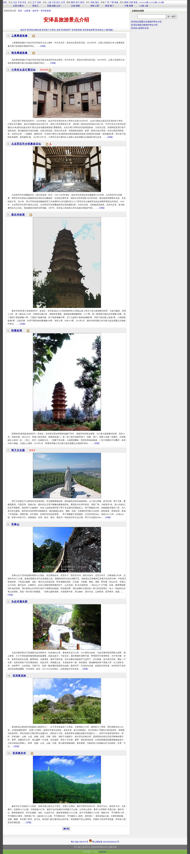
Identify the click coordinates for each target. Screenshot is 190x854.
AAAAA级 (143, 2)
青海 (136, 2)
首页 (5, 2)
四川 (78, 2)
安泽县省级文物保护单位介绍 (144, 25)
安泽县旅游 (46, 10)
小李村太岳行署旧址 (23, 69)
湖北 (97, 2)
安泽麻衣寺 (19, 753)
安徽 (49, 6)
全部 (58, 30)
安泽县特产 (66, 30)
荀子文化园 (18, 450)
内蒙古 (21, 6)
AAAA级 (153, 2)
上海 (49, 2)
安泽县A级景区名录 (140, 28)
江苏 (54, 2)
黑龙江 (35, 6)
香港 (107, 6)
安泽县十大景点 (49, 30)
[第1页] (66, 829)
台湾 (63, 2)
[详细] (43, 46)
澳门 (112, 6)
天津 (20, 2)
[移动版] (109, 30)
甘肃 (131, 2)
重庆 (73, 2)
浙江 (58, 2)
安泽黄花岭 (19, 675)
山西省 (27, 10)
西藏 (78, 6)
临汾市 (36, 10)
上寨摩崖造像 (19, 35)
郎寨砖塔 (16, 330)
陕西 (126, 2)
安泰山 (15, 524)
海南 (116, 2)
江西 (97, 6)
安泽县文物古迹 (34, 30)
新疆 (131, 6)
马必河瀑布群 (19, 601)
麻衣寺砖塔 (18, 214)
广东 (107, 2)
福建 (54, 6)
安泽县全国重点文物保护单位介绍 (146, 22)
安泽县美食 (77, 30)
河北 (24, 2)
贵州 (82, 2)
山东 (58, 6)
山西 (15, 6)
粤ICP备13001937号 (79, 842)
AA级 (141, 6)
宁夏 (126, 6)
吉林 (39, 2)
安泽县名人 (100, 30)
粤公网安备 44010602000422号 (104, 840)
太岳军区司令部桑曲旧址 (26, 144)
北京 (15, 2)
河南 (92, 2)
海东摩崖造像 (19, 53)
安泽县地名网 (88, 30)
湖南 (92, 6)
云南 (73, 6)
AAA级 (160, 2)
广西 (112, 2)
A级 (146, 6)
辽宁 (34, 2)
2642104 (102, 852)
